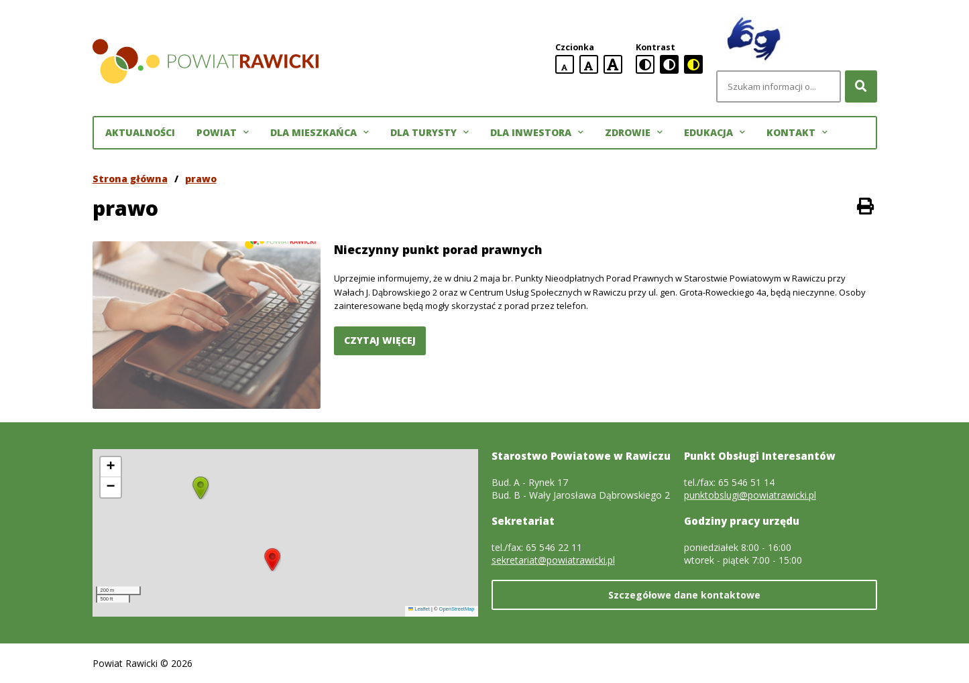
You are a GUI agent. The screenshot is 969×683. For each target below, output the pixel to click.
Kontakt (797, 132)
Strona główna (130, 178)
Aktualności (140, 132)
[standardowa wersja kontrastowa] (645, 64)
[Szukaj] (861, 86)
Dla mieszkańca (319, 132)
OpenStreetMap (457, 609)
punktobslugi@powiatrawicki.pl (750, 495)
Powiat (222, 132)
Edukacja (714, 132)
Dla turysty (429, 132)
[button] (272, 560)
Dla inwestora (536, 132)
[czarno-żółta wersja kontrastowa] (693, 64)
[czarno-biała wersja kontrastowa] (669, 64)
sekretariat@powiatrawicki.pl (553, 560)
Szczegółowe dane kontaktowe (684, 594)
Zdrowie (634, 132)
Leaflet (419, 609)
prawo (201, 178)
